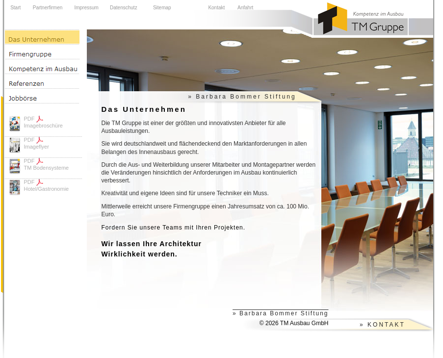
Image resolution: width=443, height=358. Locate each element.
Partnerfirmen (48, 7)
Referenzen (42, 81)
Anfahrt (245, 7)
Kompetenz (42, 66)
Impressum (86, 7)
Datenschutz (123, 7)
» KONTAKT (382, 324)
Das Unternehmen (42, 36)
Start (15, 7)
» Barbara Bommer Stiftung (242, 96)
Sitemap (162, 7)
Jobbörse (42, 95)
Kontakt (216, 7)
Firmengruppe (42, 51)
